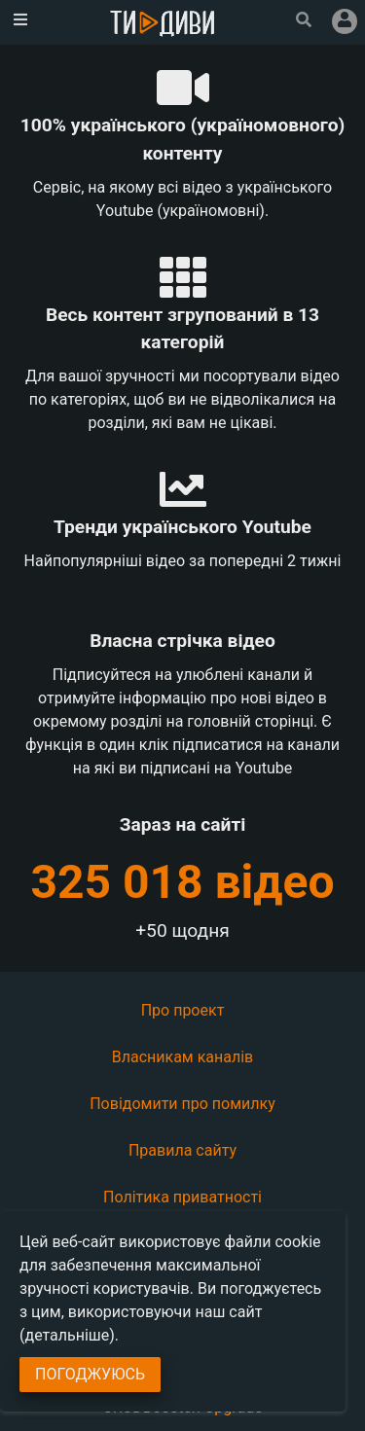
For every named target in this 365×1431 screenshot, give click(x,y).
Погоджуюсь (90, 1374)
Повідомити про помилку (182, 1103)
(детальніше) (67, 1335)
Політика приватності (182, 1197)
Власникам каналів (183, 1057)
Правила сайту (182, 1150)
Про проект (183, 1010)
